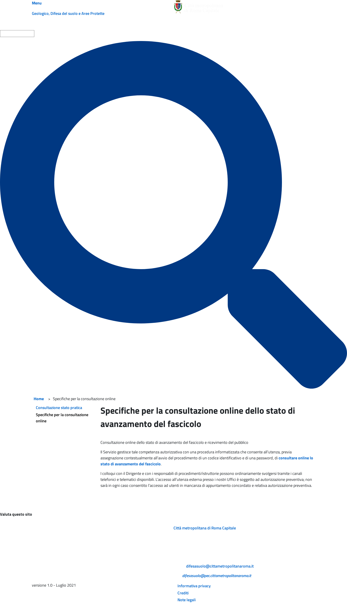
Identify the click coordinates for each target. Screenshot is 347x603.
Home (39, 399)
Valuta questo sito (16, 514)
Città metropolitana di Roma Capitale (205, 528)
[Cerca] (173, 215)
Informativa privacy (194, 586)
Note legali (186, 600)
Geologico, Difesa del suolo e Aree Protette (68, 13)
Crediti (183, 593)
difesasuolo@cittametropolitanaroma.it (220, 566)
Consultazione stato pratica (59, 408)
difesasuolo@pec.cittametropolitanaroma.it (216, 576)
